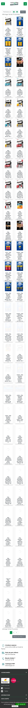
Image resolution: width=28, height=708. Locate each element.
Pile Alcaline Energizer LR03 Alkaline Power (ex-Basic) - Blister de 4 (8, 155)
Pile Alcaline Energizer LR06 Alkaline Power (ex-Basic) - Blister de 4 (20, 135)
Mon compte (5, 698)
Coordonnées (5, 672)
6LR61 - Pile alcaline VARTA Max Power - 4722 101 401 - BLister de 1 (20, 318)
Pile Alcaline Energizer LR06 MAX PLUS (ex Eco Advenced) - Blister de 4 (20, 94)
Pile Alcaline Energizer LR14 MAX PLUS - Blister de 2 (20, 357)
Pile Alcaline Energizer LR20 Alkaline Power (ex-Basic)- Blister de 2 (8, 114)
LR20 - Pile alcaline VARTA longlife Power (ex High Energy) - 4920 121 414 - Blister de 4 (8, 422)
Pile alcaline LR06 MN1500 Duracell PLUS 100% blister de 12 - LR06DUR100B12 (20, 625)
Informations (5, 695)
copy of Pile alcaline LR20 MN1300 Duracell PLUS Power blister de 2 (8, 583)
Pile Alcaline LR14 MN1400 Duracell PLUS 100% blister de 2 (20, 562)
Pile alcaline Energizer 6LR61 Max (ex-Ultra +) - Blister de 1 (20, 195)
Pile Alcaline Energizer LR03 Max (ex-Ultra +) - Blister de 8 (20, 460)
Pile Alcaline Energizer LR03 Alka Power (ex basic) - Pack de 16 (20, 501)
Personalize (15, 706)
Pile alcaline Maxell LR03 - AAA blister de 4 (20, 419)
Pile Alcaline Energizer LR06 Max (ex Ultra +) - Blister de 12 (8, 501)
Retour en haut (19, 636)
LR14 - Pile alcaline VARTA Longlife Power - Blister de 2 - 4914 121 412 (8, 298)
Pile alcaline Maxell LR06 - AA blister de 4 (8, 439)
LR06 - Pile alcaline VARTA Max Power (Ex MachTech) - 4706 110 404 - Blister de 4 (8, 339)
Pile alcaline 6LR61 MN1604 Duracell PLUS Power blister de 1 (20, 237)
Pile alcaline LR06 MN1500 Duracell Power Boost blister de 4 (8, 563)
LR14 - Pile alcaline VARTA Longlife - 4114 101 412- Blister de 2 (20, 52)
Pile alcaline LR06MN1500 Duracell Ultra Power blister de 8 (8, 460)
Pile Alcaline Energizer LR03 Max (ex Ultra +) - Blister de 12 (20, 480)
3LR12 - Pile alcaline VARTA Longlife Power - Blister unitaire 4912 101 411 (20, 380)
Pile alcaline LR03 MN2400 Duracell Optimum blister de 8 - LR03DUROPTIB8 (8, 605)
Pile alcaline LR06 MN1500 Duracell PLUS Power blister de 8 (20, 440)
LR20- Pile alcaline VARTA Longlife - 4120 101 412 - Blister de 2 (8, 52)
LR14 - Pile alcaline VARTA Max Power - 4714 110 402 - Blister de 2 (8, 256)
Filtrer (23, 12)
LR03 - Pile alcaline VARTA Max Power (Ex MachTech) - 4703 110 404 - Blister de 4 (20, 339)
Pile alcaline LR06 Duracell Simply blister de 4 (8, 358)
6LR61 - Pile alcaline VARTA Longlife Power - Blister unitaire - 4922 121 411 (20, 257)
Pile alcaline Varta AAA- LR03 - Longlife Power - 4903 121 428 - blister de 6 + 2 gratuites (8, 544)
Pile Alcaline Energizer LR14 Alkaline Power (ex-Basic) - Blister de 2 (8, 33)
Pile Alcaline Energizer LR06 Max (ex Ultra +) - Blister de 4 (8, 174)
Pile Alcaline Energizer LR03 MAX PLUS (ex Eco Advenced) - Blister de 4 (8, 94)
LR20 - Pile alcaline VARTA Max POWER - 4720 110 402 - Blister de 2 (8, 276)
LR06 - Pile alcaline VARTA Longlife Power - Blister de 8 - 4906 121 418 (20, 400)
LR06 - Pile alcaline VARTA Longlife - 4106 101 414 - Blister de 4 (8, 73)
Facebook (5, 688)
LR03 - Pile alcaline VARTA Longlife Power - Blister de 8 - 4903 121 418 (8, 400)
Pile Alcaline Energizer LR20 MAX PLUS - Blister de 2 (8, 378)
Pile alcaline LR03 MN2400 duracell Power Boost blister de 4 (20, 543)
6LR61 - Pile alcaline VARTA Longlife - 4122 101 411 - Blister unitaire (20, 32)
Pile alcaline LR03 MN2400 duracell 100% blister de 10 (20, 604)
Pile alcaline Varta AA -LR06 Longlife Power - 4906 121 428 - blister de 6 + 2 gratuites (20, 524)
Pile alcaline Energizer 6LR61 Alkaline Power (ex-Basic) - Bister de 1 (20, 114)
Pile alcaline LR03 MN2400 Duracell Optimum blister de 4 (8, 237)
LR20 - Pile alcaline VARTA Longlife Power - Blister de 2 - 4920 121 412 (20, 277)
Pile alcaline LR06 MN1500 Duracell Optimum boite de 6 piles (20, 583)
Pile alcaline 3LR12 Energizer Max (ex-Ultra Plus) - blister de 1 (8, 215)
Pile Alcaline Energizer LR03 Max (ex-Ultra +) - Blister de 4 (20, 154)
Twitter (4, 691)
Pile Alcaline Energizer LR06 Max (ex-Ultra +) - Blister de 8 (8, 480)
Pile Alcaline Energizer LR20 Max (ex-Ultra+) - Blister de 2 (20, 174)
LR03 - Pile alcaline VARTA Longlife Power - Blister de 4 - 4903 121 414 (8, 318)
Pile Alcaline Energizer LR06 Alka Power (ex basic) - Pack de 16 (8, 521)
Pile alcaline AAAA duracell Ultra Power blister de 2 (20, 215)
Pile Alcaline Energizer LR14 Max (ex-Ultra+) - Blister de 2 (8, 195)
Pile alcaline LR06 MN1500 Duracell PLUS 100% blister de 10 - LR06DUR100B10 (8, 625)
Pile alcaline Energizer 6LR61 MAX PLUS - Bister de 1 (8, 133)
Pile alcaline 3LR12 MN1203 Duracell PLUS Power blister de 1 (20, 73)
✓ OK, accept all (20, 704)
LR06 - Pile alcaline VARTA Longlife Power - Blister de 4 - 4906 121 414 (20, 298)
